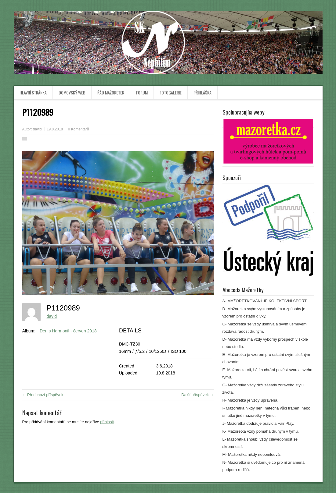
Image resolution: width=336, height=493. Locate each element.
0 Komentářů (78, 129)
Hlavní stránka (33, 92)
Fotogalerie (171, 92)
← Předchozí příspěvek (42, 394)
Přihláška (202, 92)
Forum (142, 92)
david (37, 129)
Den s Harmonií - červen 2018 (68, 330)
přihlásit (107, 422)
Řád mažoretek (110, 92)
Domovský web (72, 92)
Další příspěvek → (197, 394)
